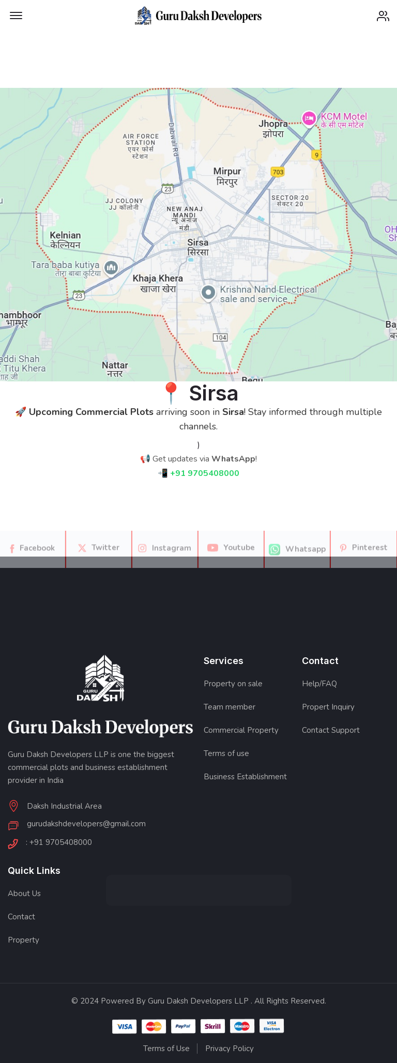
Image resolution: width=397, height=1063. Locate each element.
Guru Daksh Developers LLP (198, 1001)
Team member (229, 707)
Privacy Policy (229, 1049)
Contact (21, 917)
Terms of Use (166, 1049)
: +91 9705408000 (59, 843)
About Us (24, 893)
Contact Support (331, 730)
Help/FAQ (319, 684)
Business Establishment (245, 777)
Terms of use (226, 753)
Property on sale (233, 684)
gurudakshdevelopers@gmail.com (86, 824)
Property (23, 940)
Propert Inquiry (328, 707)
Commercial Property (241, 730)
